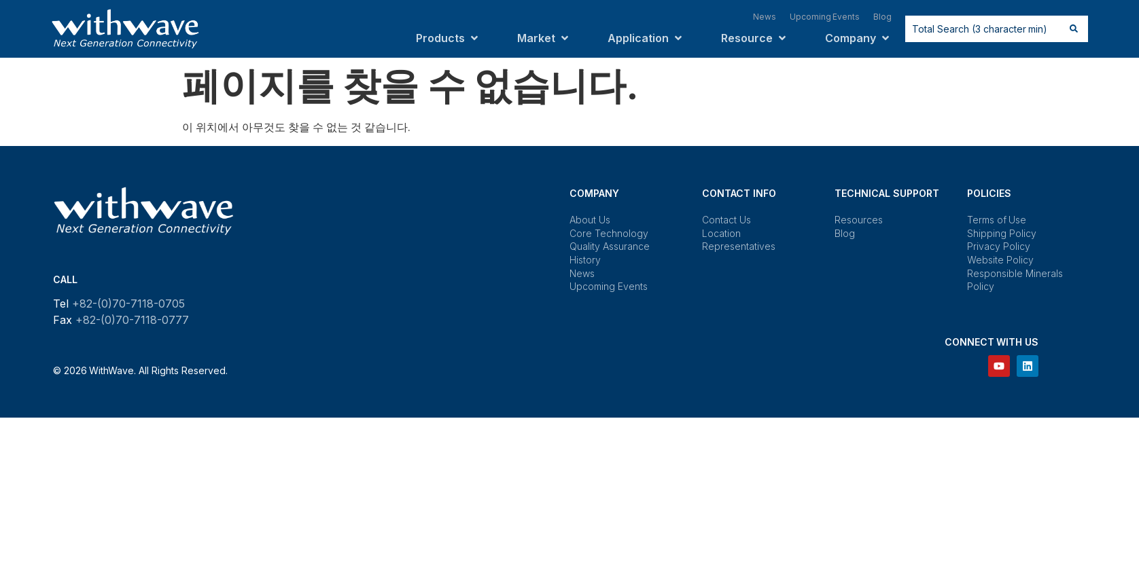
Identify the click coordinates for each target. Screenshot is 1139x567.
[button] (448, 38)
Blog (845, 233)
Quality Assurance (610, 246)
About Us (590, 219)
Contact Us (726, 219)
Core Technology (609, 233)
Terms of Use (996, 219)
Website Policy (1000, 260)
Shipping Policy (1001, 233)
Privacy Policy (998, 246)
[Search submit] (1073, 28)
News (582, 273)
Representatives (738, 246)
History (585, 260)
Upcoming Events (609, 286)
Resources (859, 219)
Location (721, 233)
